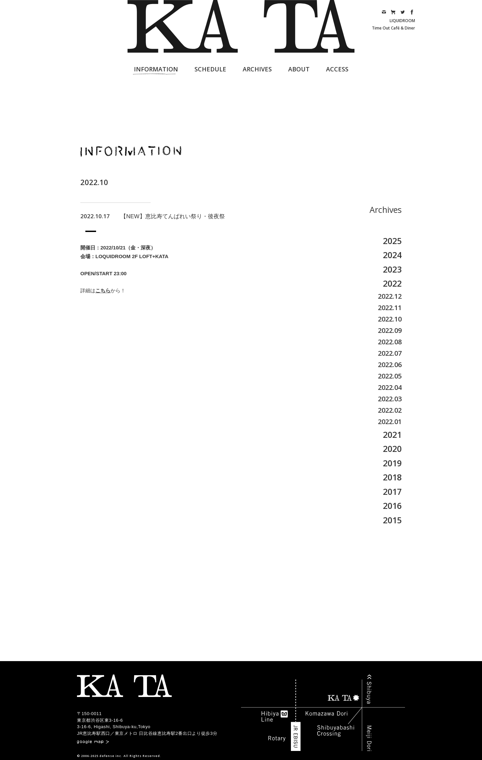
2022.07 (390, 353)
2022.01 (390, 421)
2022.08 (390, 341)
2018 (392, 477)
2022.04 (390, 387)
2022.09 (390, 330)
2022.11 (390, 307)
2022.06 (390, 364)
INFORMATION (156, 69)
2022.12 (390, 296)
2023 (392, 269)
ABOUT (299, 69)
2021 (392, 434)
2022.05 (390, 376)
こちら (102, 290)
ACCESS (337, 69)
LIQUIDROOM (402, 20)
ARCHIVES (257, 69)
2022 (392, 283)
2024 (392, 254)
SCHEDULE (210, 69)
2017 (392, 491)
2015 (392, 520)
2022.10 (390, 319)
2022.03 (390, 398)
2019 (392, 463)
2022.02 (390, 410)
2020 (392, 448)
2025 (392, 240)
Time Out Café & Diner (393, 28)
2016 (392, 505)
